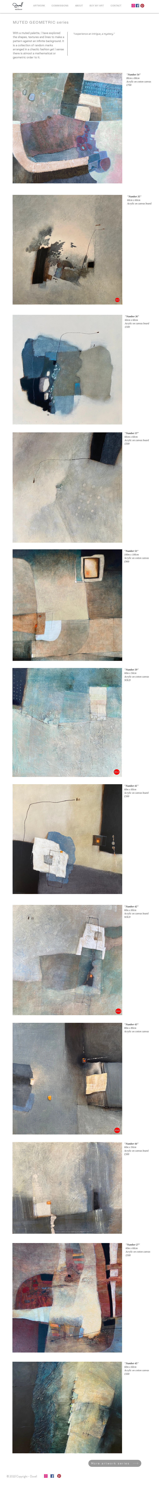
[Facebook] (137, 5)
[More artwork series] (114, 1463)
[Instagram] (133, 5)
